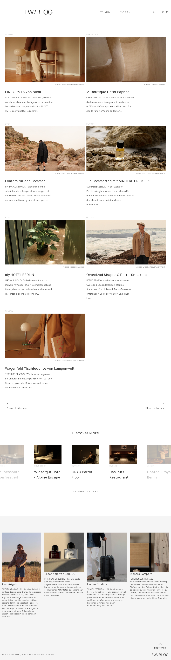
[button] (103, 12)
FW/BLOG (38, 12)
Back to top (160, 645)
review (9, 35)
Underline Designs (43, 655)
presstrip (92, 35)
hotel (8, 217)
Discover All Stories (85, 492)
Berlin (113, 466)
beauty (90, 124)
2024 (8, 124)
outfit (90, 217)
